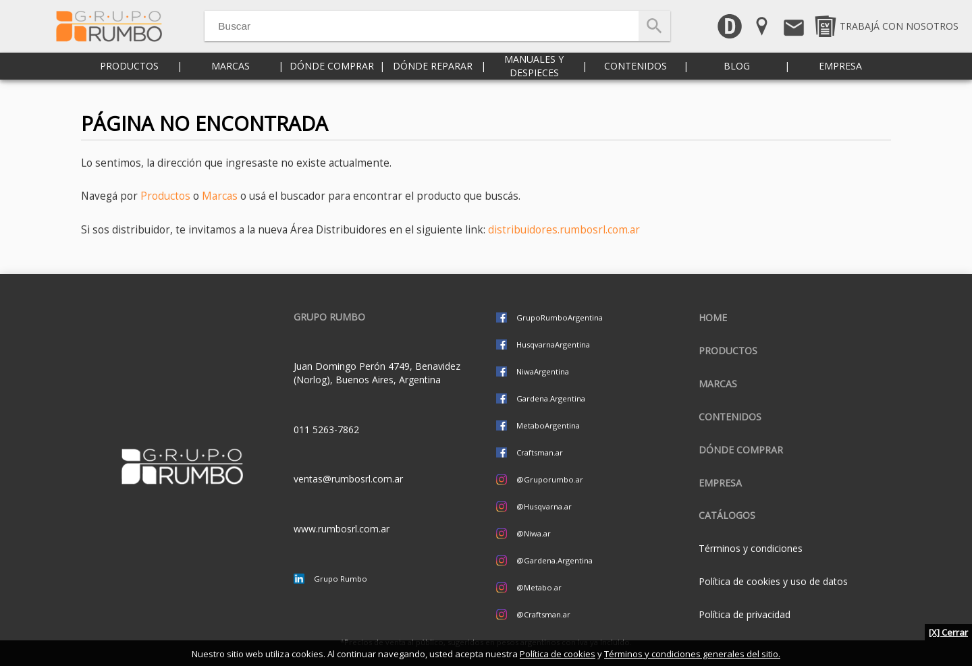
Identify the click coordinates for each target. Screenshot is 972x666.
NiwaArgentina (542, 371)
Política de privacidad (744, 614)
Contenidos (635, 80)
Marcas (230, 80)
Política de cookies (557, 654)
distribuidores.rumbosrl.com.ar (564, 230)
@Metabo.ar (539, 587)
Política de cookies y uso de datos (773, 581)
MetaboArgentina (548, 425)
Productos (129, 80)
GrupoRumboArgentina (559, 317)
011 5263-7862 (326, 429)
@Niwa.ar (533, 533)
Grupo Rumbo (340, 579)
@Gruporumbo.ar (549, 479)
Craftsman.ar (539, 452)
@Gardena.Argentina (554, 560)
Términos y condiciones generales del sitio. (692, 654)
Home (713, 317)
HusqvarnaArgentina (553, 344)
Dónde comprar (332, 80)
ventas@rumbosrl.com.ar (348, 478)
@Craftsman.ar (543, 614)
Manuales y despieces (534, 80)
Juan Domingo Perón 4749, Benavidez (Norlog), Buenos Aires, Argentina (377, 373)
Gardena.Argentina (550, 398)
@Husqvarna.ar (544, 506)
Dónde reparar (433, 80)
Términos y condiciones (751, 548)
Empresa (840, 80)
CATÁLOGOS (727, 515)
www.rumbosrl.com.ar (341, 528)
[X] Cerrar (948, 632)
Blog (737, 80)
